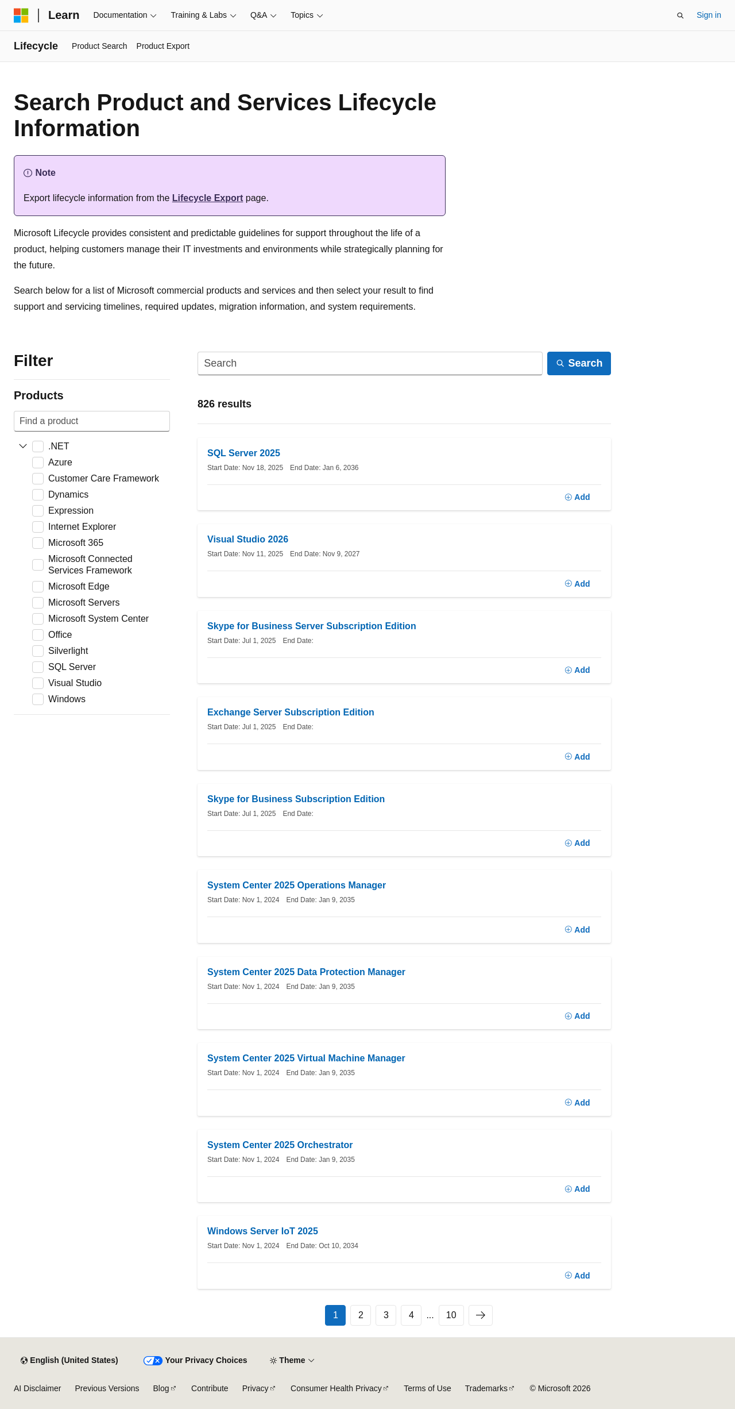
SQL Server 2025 (243, 453)
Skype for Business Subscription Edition (296, 799)
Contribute (210, 1388)
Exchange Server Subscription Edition (290, 712)
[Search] (370, 363)
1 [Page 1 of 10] (335, 1315)
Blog (161, 1388)
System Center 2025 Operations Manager (296, 885)
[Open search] (680, 15)
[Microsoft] (21, 15)
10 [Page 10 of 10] (451, 1315)
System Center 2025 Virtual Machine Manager (306, 1058)
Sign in (709, 15)
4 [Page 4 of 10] (411, 1315)
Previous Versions (107, 1388)
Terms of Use (427, 1388)
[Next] (481, 1315)
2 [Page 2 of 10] (360, 1315)
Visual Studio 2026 (247, 539)
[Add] (577, 497)
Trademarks (486, 1388)
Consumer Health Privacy (336, 1388)
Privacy (255, 1388)
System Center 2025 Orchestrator (280, 1145)
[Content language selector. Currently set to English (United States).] (69, 1361)
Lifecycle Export (207, 198)
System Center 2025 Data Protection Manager (306, 972)
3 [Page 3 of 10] (386, 1315)
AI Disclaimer (37, 1388)
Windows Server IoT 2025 (262, 1231)
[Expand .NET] (23, 446)
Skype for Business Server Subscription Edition (311, 626)
